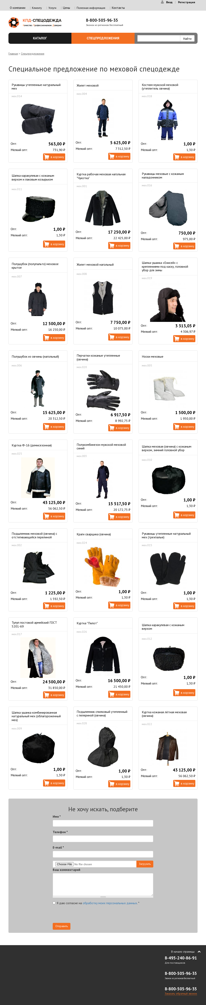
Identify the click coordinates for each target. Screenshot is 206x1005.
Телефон (60, 832)
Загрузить (145, 864)
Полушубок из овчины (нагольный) (35, 356)
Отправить (61, 926)
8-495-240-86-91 (181, 958)
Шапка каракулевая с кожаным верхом (163, 627)
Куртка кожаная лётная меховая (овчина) (164, 714)
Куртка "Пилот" (87, 623)
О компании (17, 8)
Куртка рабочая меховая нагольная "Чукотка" (101, 176)
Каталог (50, 38)
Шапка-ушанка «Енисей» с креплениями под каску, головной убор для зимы (165, 266)
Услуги (52, 8)
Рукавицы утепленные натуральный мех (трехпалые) (166, 535)
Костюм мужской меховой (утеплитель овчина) (160, 86)
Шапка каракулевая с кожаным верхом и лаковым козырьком (33, 177)
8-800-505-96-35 (102, 20)
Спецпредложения (108, 38)
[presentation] (83, 915)
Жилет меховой (88, 85)
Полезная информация (91, 8)
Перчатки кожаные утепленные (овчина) (98, 357)
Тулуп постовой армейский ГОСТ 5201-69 (34, 624)
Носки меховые (152, 356)
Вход (169, 2)
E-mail (58, 847)
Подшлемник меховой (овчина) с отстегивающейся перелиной (34, 535)
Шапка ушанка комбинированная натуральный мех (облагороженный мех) (36, 716)
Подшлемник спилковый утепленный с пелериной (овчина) (102, 713)
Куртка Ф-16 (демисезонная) (32, 445)
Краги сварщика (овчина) (94, 534)
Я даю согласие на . (96, 903)
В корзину (57, 157)
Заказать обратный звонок (181, 993)
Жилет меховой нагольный (95, 264)
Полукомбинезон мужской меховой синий (101, 446)
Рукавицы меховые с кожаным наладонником (163, 175)
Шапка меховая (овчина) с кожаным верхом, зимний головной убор (166, 448)
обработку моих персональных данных (110, 903)
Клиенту (37, 8)
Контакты (118, 8)
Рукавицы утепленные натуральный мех (36, 86)
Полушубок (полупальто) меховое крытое (35, 265)
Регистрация (186, 2)
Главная (13, 53)
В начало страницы (183, 951)
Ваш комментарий (66, 870)
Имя (57, 816)
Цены (66, 8)
